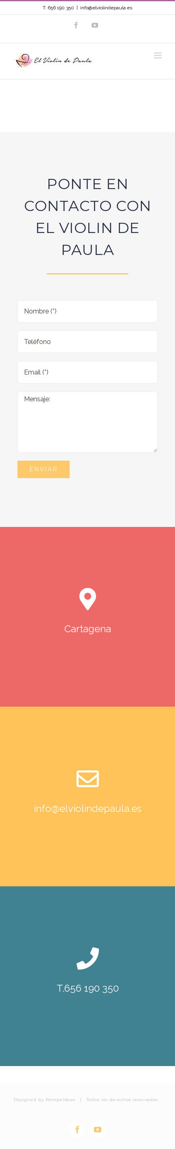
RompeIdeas (60, 1099)
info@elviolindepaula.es (106, 8)
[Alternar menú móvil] (158, 55)
